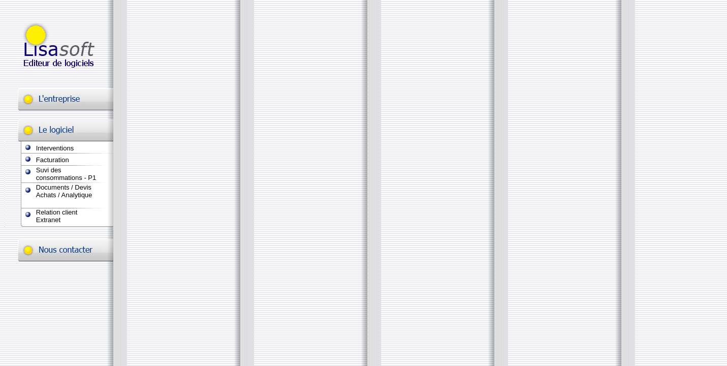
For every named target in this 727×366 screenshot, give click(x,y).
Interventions (55, 148)
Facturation (52, 160)
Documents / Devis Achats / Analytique (64, 191)
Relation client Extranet (57, 216)
